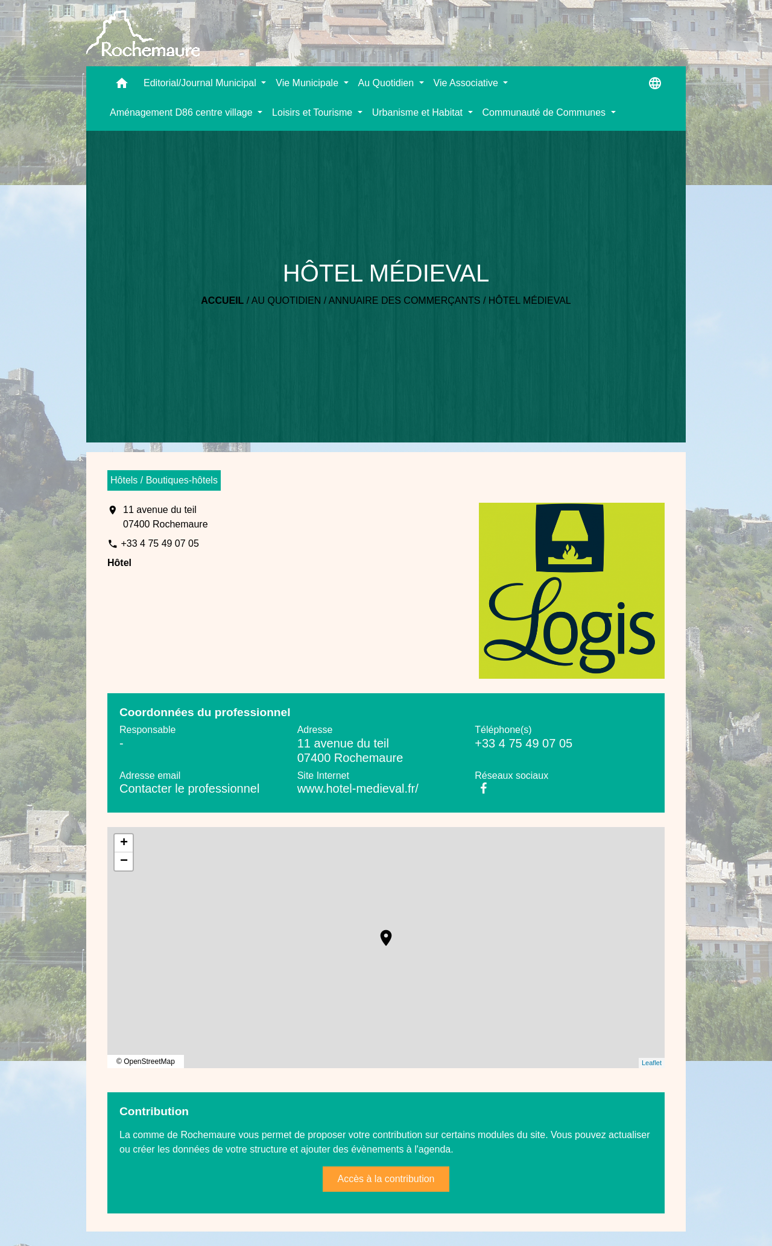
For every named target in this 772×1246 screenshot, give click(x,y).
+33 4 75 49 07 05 (159, 543)
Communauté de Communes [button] (545, 112)
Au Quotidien (286, 300)
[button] (122, 86)
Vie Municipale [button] (308, 83)
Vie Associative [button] (467, 83)
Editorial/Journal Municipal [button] (201, 83)
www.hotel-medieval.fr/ (358, 788)
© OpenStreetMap (145, 1061)
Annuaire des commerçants (405, 300)
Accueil (222, 300)
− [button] (124, 861)
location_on (380, 932)
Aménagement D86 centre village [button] (182, 112)
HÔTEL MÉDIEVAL (530, 300)
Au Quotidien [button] (387, 83)
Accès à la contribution (386, 1179)
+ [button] (124, 843)
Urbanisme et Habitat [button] (419, 112)
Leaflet (652, 1062)
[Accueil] (143, 33)
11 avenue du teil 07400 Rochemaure (165, 517)
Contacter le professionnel (189, 788)
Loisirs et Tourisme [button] (313, 112)
